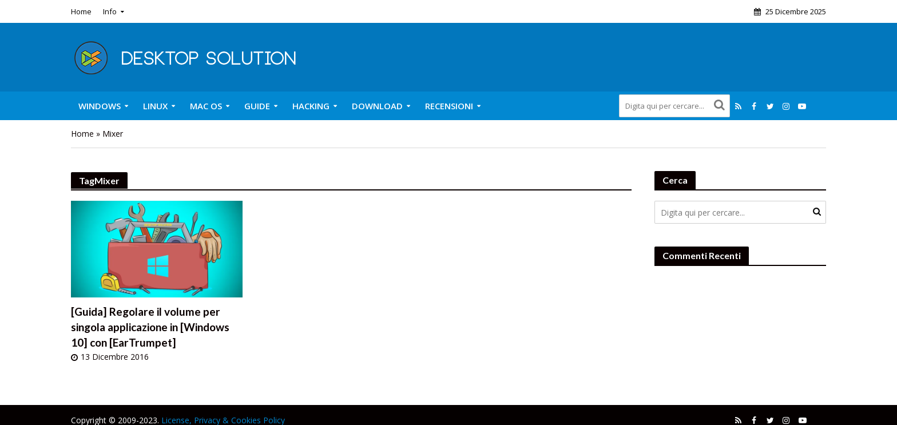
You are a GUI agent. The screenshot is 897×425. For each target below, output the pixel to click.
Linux (155, 106)
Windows (99, 106)
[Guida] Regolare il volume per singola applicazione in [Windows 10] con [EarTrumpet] (150, 327)
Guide (257, 106)
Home (81, 11)
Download (377, 106)
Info (110, 11)
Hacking (311, 106)
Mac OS (206, 106)
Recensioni (449, 106)
